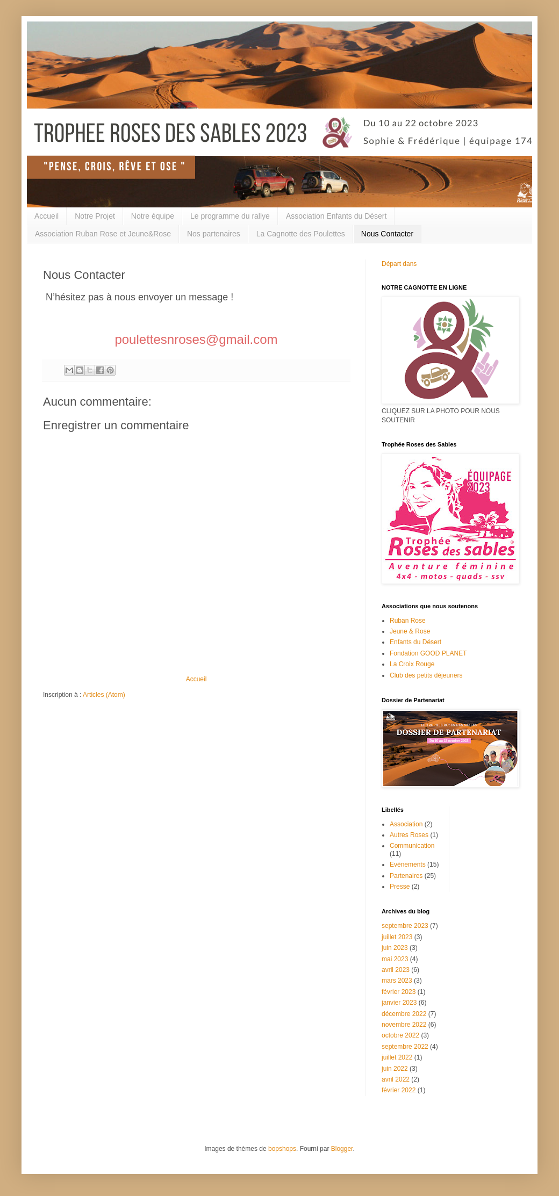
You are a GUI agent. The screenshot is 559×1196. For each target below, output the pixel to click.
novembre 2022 (404, 1024)
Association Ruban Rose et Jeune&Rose (103, 233)
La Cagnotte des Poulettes (300, 233)
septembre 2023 (405, 926)
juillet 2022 (397, 1057)
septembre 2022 (405, 1046)
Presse (400, 886)
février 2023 (398, 992)
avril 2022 (396, 1079)
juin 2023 (395, 948)
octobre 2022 (400, 1035)
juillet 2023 (397, 937)
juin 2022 (395, 1068)
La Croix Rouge (412, 664)
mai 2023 (395, 959)
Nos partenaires (213, 233)
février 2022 (398, 1090)
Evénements (408, 864)
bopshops (282, 1148)
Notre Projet (95, 216)
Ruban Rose (408, 620)
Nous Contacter (387, 233)
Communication (412, 845)
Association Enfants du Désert (336, 216)
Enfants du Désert (415, 642)
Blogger (342, 1148)
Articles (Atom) (104, 694)
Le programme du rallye (230, 216)
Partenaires (406, 876)
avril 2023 (396, 970)
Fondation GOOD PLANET (428, 653)
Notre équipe (152, 216)
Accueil (46, 216)
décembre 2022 (404, 1014)
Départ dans (399, 264)
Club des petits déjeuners (426, 675)
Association (406, 824)
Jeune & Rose (410, 631)
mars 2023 (397, 980)
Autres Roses (409, 835)
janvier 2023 (399, 1002)
